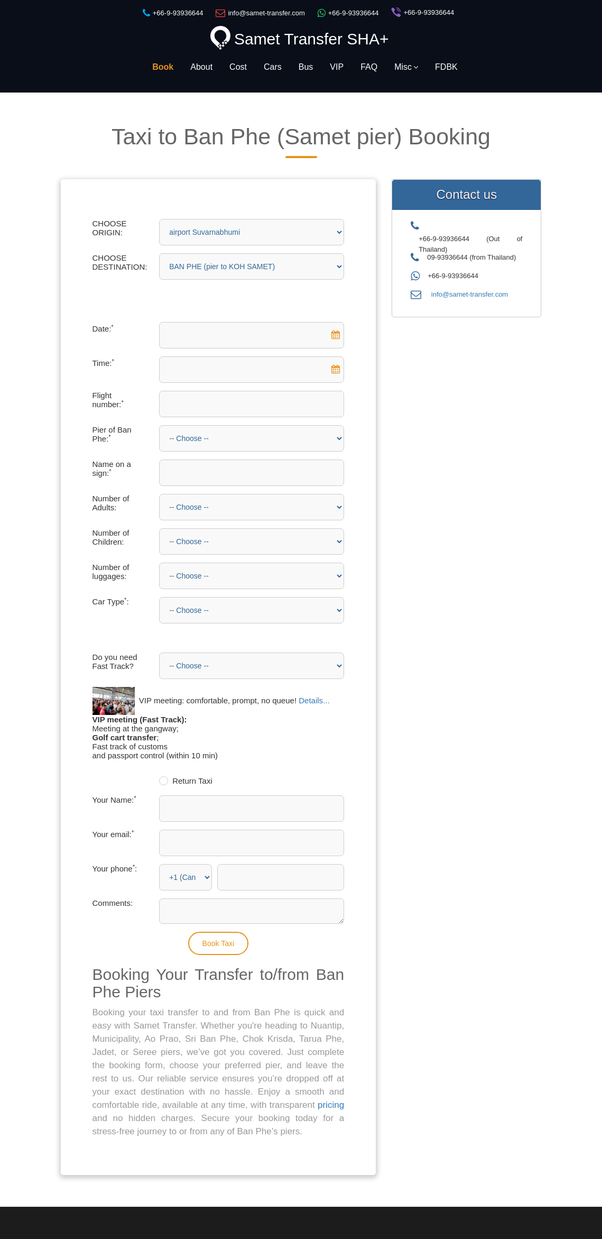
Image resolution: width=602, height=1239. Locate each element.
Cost (238, 66)
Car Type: (110, 601)
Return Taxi (192, 780)
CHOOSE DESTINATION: (119, 262)
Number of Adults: (110, 503)
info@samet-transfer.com (469, 294)
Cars (273, 66)
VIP (337, 66)
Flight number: (108, 400)
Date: (103, 328)
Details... (314, 700)
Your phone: (114, 868)
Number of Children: (110, 537)
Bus (306, 66)
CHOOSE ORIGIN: (109, 228)
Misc (406, 66)
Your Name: (114, 799)
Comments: (112, 902)
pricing (331, 1105)
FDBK (446, 66)
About (201, 66)
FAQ (368, 66)
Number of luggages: (110, 572)
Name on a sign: (111, 469)
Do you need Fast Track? (114, 662)
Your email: (113, 834)
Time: (103, 363)
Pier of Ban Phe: (112, 434)
